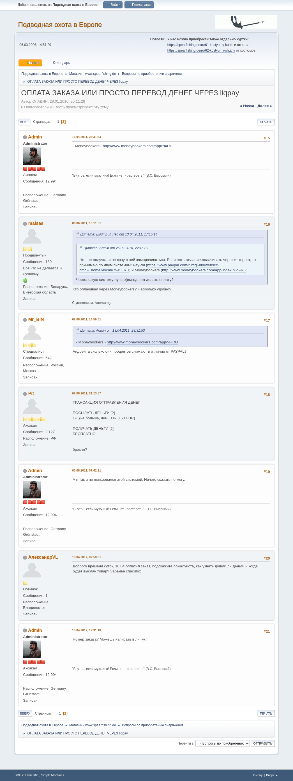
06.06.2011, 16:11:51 (86, 223)
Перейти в (185, 743)
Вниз (24, 122)
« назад (247, 106)
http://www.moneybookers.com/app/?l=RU (138, 146)
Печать (266, 122)
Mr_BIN (36, 319)
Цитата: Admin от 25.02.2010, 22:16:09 (117, 248)
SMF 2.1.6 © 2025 (27, 775)
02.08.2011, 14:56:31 (86, 319)
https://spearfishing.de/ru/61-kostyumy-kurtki (200, 45)
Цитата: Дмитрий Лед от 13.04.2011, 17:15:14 (119, 234)
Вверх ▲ (272, 775)
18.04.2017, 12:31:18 (86, 630)
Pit (31, 393)
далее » (265, 106)
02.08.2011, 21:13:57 (86, 393)
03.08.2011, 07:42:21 (86, 470)
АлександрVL (43, 557)
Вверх (25, 713)
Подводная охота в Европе (60, 24)
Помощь (258, 775)
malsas (35, 223)
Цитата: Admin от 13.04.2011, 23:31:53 (113, 330)
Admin (35, 137)
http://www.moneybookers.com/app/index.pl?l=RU (204, 270)
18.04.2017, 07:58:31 (86, 557)
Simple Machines (52, 775)
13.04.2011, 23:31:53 (86, 136)
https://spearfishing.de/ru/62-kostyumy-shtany (201, 50)
